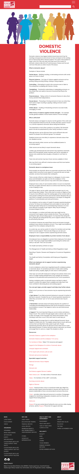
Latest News (7, 419)
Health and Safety (45, 423)
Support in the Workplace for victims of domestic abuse (45, 345)
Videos (6, 424)
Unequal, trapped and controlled (38, 348)
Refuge (31, 365)
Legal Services (26, 426)
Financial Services (27, 424)
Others (24, 436)
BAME (41, 436)
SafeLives (32, 401)
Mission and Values (62, 421)
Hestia (31, 387)
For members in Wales (35, 342)
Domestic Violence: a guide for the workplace (42, 335)
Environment (43, 421)
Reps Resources (8, 439)
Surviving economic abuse (36, 381)
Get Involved (8, 435)
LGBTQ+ (42, 438)
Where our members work (65, 428)
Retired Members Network (47, 449)
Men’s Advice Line (34, 374)
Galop (31, 378)
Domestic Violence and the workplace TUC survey (43, 339)
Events (6, 437)
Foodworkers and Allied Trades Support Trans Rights (11, 443)
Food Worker (8, 421)
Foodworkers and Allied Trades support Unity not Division (11, 449)
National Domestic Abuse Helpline (39, 361)
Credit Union (25, 419)
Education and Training (29, 421)
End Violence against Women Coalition (40, 371)
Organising (7, 430)
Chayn (31, 394)
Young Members (44, 443)
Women (42, 440)
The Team (60, 426)
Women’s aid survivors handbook (38, 355)
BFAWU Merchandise (10, 432)
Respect (31, 404)
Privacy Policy (8, 463)
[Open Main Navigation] (73, 2)
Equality (42, 434)
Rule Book (60, 424)
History (59, 419)
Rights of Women (34, 384)
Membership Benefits (28, 428)
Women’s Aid (33, 368)
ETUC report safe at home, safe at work (40, 352)
